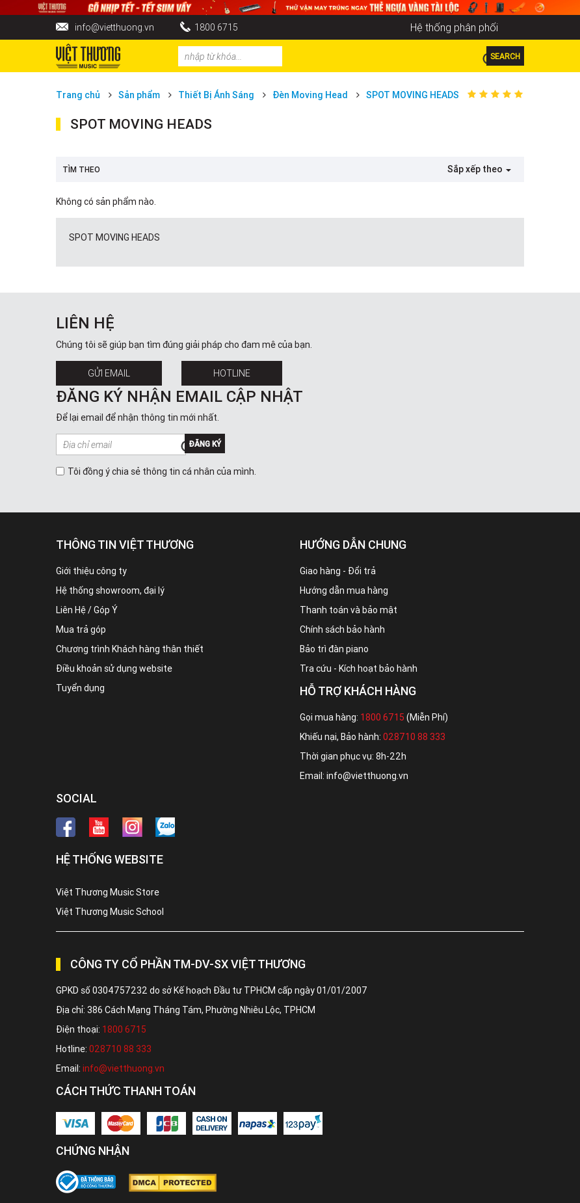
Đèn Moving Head (310, 95)
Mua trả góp (81, 629)
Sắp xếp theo (479, 169)
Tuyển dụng (80, 688)
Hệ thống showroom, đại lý (110, 590)
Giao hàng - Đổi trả (338, 571)
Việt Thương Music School (110, 912)
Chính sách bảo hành (342, 629)
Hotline (231, 373)
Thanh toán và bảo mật (348, 610)
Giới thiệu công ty (91, 571)
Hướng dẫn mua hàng (344, 590)
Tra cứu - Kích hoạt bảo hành (358, 668)
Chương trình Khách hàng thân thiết (130, 649)
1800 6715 (216, 27)
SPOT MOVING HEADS (412, 95)
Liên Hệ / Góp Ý (87, 610)
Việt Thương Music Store (107, 892)
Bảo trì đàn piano (334, 649)
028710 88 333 (414, 737)
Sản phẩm (139, 95)
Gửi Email (109, 373)
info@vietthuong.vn (114, 27)
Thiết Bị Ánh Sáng (216, 95)
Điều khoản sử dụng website (114, 668)
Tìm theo (81, 169)
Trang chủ (78, 95)
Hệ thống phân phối (454, 27)
